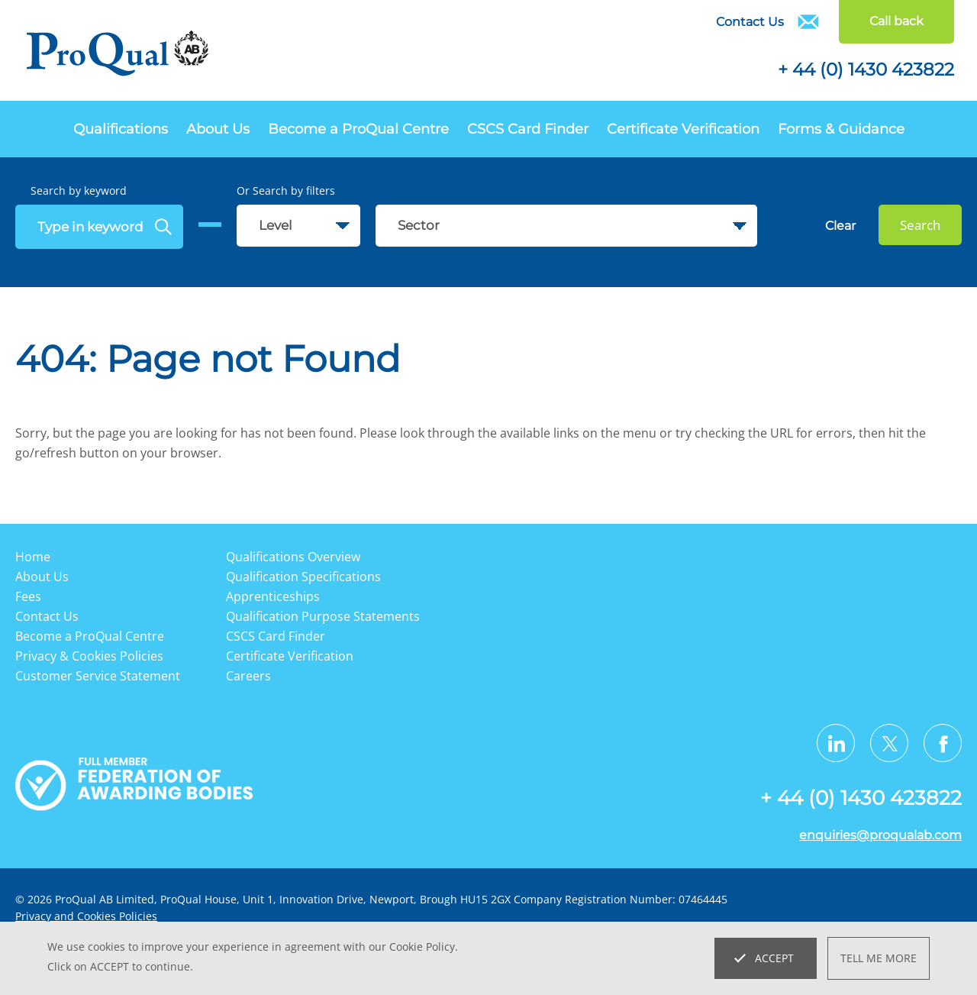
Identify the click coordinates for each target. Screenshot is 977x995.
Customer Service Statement (97, 675)
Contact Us (750, 22)
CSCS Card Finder (527, 129)
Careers (248, 675)
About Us (218, 129)
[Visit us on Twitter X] (889, 743)
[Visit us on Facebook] (943, 743)
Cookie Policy (422, 946)
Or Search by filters (286, 190)
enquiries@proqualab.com (880, 835)
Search (920, 225)
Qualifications (120, 129)
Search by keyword (79, 190)
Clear (840, 225)
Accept (774, 958)
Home (32, 556)
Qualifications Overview (293, 556)
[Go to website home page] (118, 56)
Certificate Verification (683, 129)
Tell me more (878, 958)
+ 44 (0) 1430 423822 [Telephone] (866, 69)
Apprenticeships (273, 596)
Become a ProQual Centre (358, 129)
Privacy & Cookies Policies (89, 656)
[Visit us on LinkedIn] (836, 743)
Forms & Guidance (841, 129)
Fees (28, 596)
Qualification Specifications (303, 576)
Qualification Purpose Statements (323, 616)
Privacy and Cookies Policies (86, 916)
